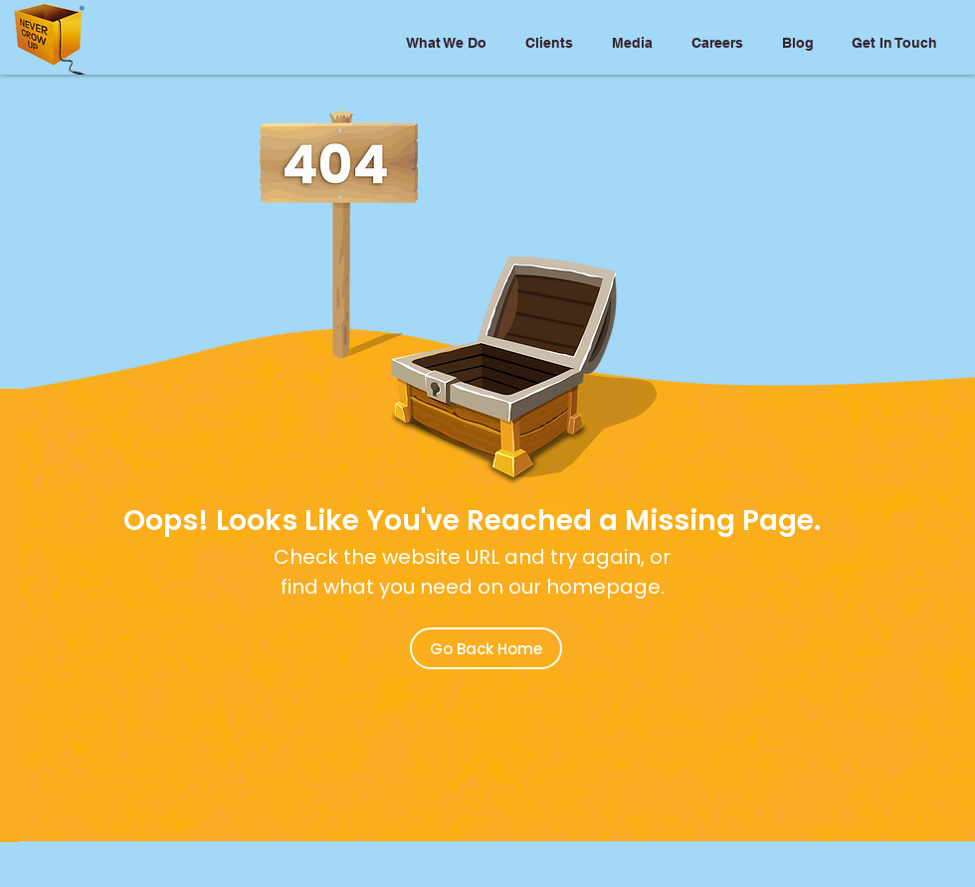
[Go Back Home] (486, 648)
